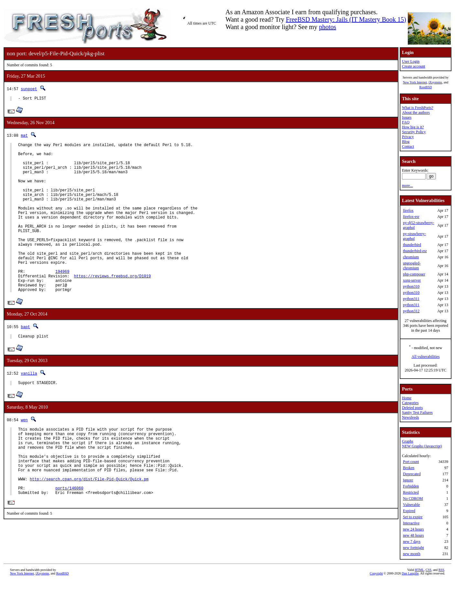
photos (327, 26)
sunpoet (29, 88)
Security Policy (414, 132)
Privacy (408, 136)
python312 (411, 311)
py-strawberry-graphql (414, 236)
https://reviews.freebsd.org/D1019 (112, 306)
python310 (411, 286)
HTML (419, 579)
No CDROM (413, 498)
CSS (428, 579)
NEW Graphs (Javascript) (422, 446)
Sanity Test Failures (417, 412)
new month (411, 554)
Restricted (411, 492)
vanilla (29, 407)
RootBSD (425, 87)
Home (406, 398)
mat (24, 136)
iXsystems (435, 82)
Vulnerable (411, 504)
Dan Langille (410, 583)
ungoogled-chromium (412, 265)
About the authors (416, 112)
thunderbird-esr (415, 251)
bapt (25, 359)
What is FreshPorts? (417, 107)
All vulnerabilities (426, 356)
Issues (406, 117)
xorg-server (412, 280)
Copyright (376, 583)
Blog (405, 141)
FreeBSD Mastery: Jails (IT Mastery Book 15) (346, 19)
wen (24, 454)
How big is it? (413, 127)
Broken (408, 468)
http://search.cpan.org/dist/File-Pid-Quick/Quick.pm (89, 525)
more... (407, 185)
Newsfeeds (410, 417)
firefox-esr (411, 216)
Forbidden (411, 486)
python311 (411, 298)
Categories (410, 403)
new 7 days (411, 541)
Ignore (408, 480)
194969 (62, 300)
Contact (408, 146)
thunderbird (412, 244)
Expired (409, 511)
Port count (411, 461)
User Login (410, 61)
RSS (441, 579)
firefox (408, 210)
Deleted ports (412, 407)
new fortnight (413, 547)
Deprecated (412, 474)
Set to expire (413, 517)
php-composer (414, 274)
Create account (413, 66)
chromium (411, 257)
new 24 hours (413, 529)
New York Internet (415, 82)
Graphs (407, 441)
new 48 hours (413, 535)
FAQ (405, 122)
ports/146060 (69, 536)
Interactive (411, 523)
